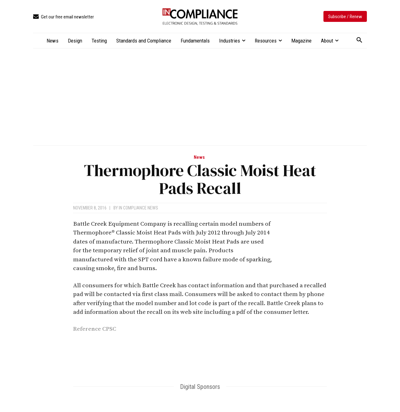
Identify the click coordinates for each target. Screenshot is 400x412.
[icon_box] (63, 17)
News (199, 157)
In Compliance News (138, 207)
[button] (359, 40)
